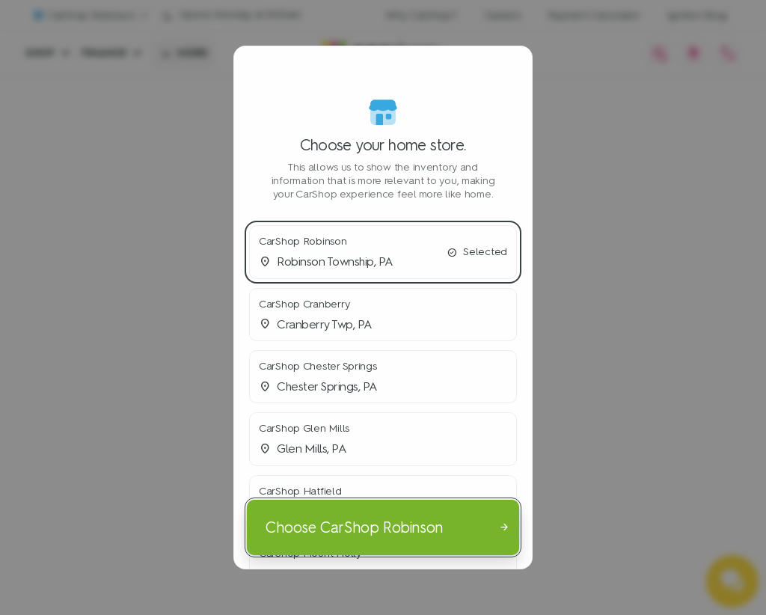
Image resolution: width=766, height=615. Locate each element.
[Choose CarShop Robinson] (383, 527)
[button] (383, 251)
